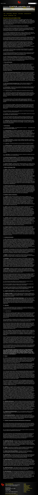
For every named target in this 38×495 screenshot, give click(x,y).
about (25, 484)
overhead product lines (28, 488)
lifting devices (26, 486)
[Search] (32, 3)
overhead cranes (27, 490)
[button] (36, 3)
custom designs (26, 487)
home (2, 3)
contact (4, 3)
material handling (27, 485)
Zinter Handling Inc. (9, 483)
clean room (26, 489)
